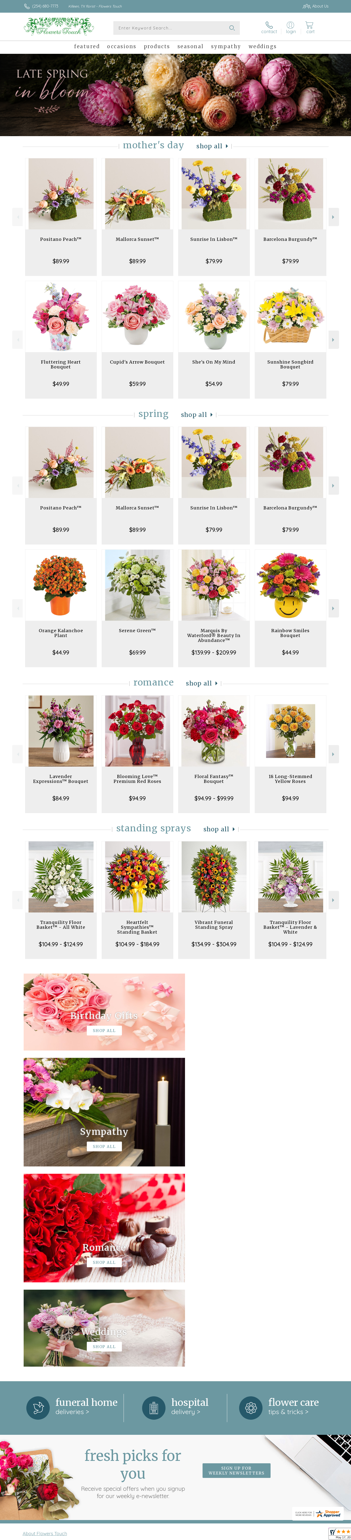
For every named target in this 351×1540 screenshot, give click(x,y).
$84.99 (60, 798)
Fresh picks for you (133, 1273)
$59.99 (137, 383)
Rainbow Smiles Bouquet (290, 633)
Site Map (315, 1535)
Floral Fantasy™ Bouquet (214, 779)
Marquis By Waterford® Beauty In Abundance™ (214, 635)
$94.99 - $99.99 (214, 798)
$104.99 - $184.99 (137, 944)
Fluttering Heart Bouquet (61, 364)
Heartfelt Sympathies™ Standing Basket (137, 927)
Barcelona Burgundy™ (290, 239)
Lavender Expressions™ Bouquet (60, 779)
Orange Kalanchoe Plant (61, 633)
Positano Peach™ (61, 239)
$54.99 (213, 383)
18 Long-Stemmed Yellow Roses (290, 779)
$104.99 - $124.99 (61, 944)
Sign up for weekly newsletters (236, 1270)
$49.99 (61, 383)
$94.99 (137, 798)
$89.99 (61, 261)
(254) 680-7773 (45, 6)
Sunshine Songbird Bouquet (290, 364)
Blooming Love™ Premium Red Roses (137, 779)
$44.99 (60, 652)
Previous (17, 217)
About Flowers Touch (45, 1333)
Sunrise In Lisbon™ (214, 239)
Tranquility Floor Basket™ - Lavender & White (290, 927)
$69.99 (137, 652)
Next (334, 217)
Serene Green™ (137, 630)
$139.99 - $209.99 (214, 652)
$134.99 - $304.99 (214, 944)
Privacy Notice (250, 1535)
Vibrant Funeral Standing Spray (214, 925)
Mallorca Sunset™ (137, 239)
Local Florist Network (285, 1535)
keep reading (208, 1343)
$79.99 (214, 261)
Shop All (209, 146)
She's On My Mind (213, 362)
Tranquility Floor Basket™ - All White (61, 925)
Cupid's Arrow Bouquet (137, 362)
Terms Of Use (222, 1535)
